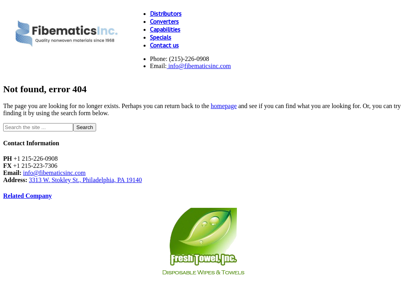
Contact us (164, 45)
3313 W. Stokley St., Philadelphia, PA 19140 (85, 180)
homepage (224, 106)
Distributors (166, 13)
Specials (160, 37)
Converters (164, 21)
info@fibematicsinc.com (199, 66)
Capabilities (165, 29)
